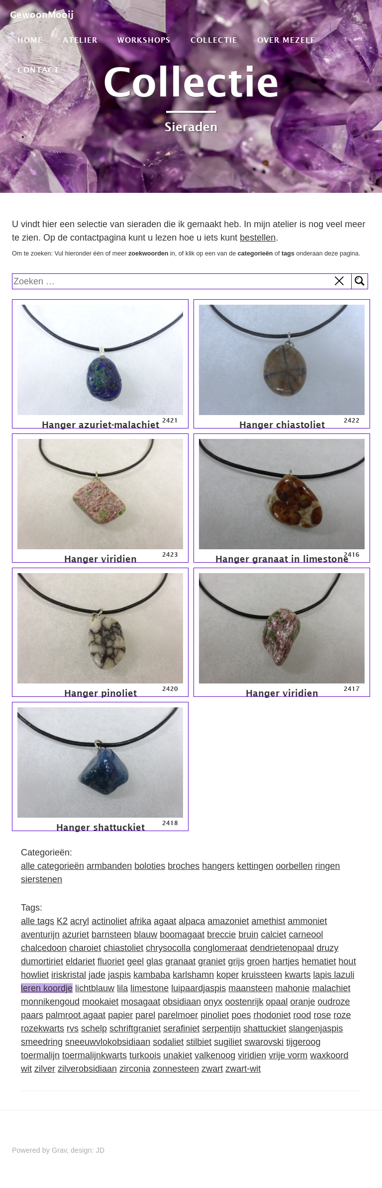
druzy (328, 948)
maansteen (250, 988)
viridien (252, 1055)
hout (347, 961)
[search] (182, 281)
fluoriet (110, 961)
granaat (180, 961)
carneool (305, 934)
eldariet (80, 961)
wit (26, 1069)
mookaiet (100, 1002)
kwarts (297, 975)
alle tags (37, 921)
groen (258, 961)
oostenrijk (244, 1002)
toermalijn (40, 1055)
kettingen (255, 866)
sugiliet (228, 1042)
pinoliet (214, 1015)
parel (145, 1015)
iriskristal (68, 975)
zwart (212, 1069)
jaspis (119, 975)
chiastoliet (123, 948)
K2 (62, 921)
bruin (248, 934)
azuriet (75, 934)
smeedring (42, 1042)
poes (241, 1015)
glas (154, 961)
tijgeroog (303, 1042)
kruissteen (261, 975)
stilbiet (198, 1042)
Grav (59, 1150)
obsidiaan (182, 1002)
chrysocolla (168, 948)
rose (322, 1015)
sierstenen (41, 879)
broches (183, 866)
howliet (35, 975)
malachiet (331, 988)
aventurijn (40, 934)
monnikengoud (50, 1002)
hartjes (285, 961)
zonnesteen (176, 1069)
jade (97, 975)
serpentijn (221, 1028)
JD (100, 1150)
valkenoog (214, 1055)
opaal (276, 1002)
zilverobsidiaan (87, 1069)
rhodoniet (271, 1015)
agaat (165, 921)
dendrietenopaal (282, 948)
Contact (38, 69)
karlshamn (193, 975)
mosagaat (140, 1002)
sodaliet (168, 1042)
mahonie (292, 988)
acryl (79, 921)
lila (122, 988)
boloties (149, 866)
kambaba (151, 975)
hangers (218, 866)
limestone (149, 988)
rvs (73, 1028)
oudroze (334, 1002)
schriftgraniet (135, 1028)
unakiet (177, 1055)
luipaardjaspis (198, 988)
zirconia (134, 1069)
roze (342, 1015)
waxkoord (329, 1055)
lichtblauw (94, 988)
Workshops (144, 39)
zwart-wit (243, 1069)
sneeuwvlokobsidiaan (107, 1042)
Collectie (214, 39)
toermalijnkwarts (94, 1055)
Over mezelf (286, 39)
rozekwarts (42, 1028)
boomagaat (182, 934)
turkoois (145, 1055)
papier (120, 1015)
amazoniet (228, 921)
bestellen (258, 238)
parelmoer (178, 1015)
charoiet (85, 948)
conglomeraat (220, 948)
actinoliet (109, 921)
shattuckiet (264, 1028)
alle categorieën (52, 866)
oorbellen (294, 866)
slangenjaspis (315, 1028)
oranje (302, 1002)
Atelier (80, 39)
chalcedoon (44, 948)
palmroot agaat (75, 1015)
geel (135, 961)
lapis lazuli (333, 975)
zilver (44, 1069)
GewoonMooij (42, 14)
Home (30, 39)
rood (302, 1015)
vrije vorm (288, 1055)
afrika (140, 921)
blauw (145, 934)
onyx (212, 1002)
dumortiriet (42, 961)
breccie (221, 934)
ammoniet (307, 921)
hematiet (319, 961)
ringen (327, 866)
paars (32, 1015)
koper (227, 975)
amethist (268, 921)
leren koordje (47, 988)
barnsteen (111, 934)
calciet (273, 934)
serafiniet (181, 1028)
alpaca (192, 921)
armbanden (109, 866)
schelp (94, 1028)
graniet (211, 961)
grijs (236, 961)
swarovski (264, 1042)
